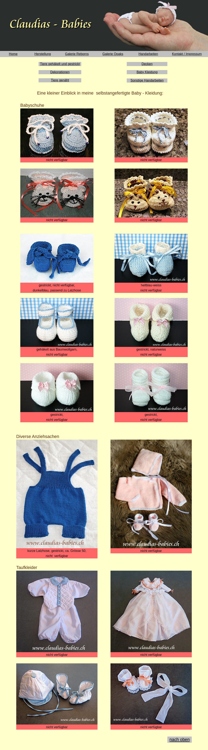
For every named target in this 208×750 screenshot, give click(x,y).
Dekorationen (59, 72)
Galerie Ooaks (112, 54)
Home (13, 54)
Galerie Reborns (77, 54)
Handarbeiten (148, 54)
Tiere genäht (60, 80)
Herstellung (43, 54)
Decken (147, 64)
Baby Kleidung (146, 72)
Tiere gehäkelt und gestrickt (60, 64)
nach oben (179, 739)
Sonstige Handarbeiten (147, 80)
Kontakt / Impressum (187, 54)
